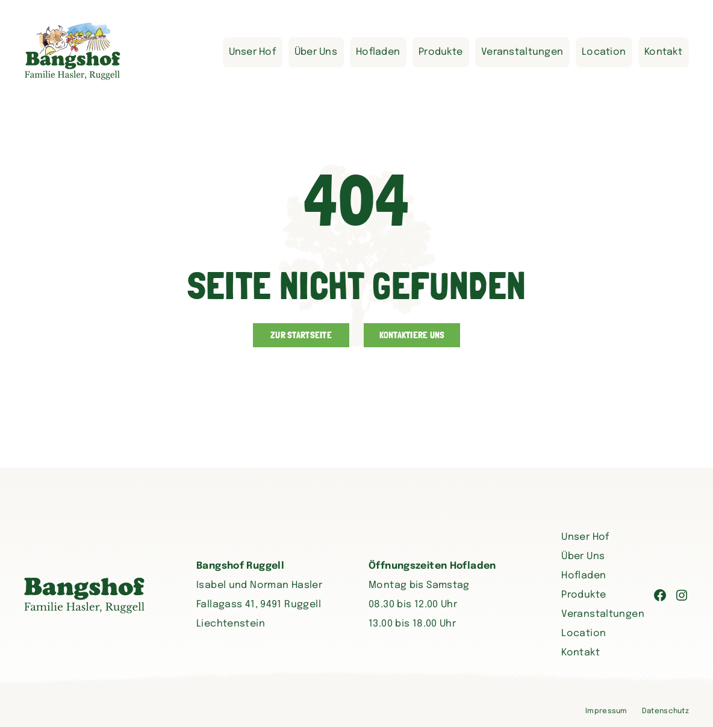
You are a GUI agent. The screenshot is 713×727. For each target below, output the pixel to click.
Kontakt (663, 52)
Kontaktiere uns (412, 335)
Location (604, 52)
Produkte (440, 52)
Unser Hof (252, 52)
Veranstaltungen (522, 52)
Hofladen (378, 52)
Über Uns (315, 52)
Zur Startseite (301, 335)
